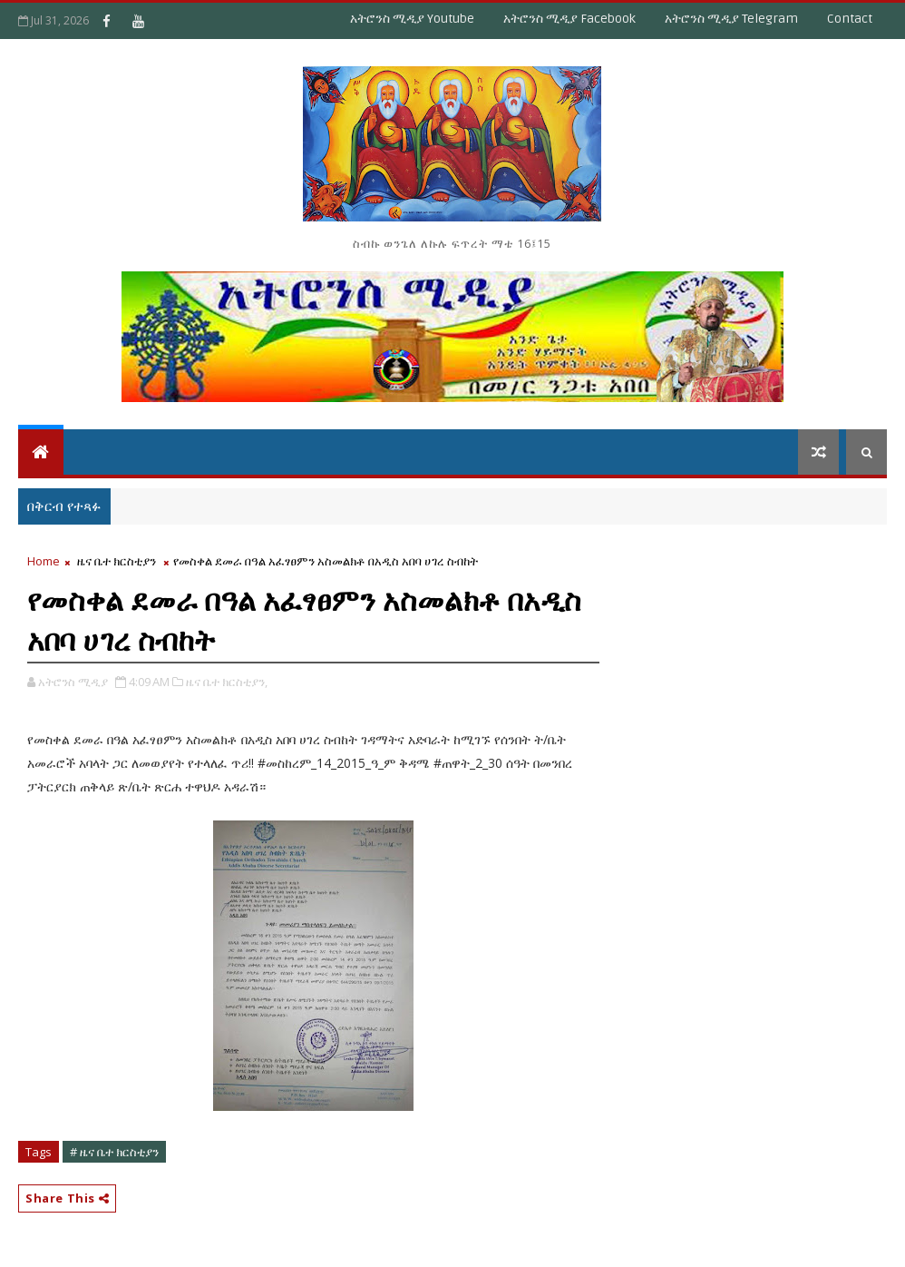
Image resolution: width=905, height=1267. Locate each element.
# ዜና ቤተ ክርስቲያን (114, 1152)
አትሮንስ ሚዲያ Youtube (412, 18)
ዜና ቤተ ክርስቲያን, (227, 681)
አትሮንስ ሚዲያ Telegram (731, 18)
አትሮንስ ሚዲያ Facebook (569, 18)
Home (43, 561)
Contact (849, 18)
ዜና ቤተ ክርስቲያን (116, 561)
